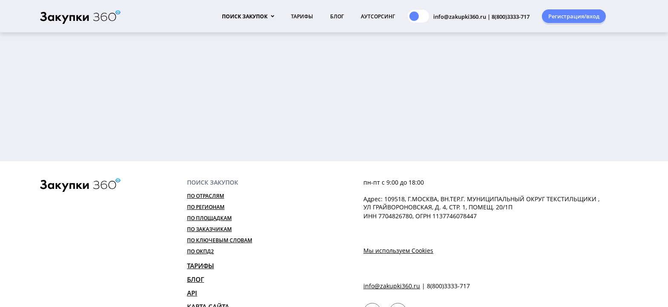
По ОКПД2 (200, 251)
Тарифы (302, 16)
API (192, 293)
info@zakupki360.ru (391, 286)
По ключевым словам (219, 240)
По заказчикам (209, 229)
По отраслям (205, 196)
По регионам (206, 207)
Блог (337, 16)
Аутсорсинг (378, 16)
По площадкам (209, 218)
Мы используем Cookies (398, 250)
